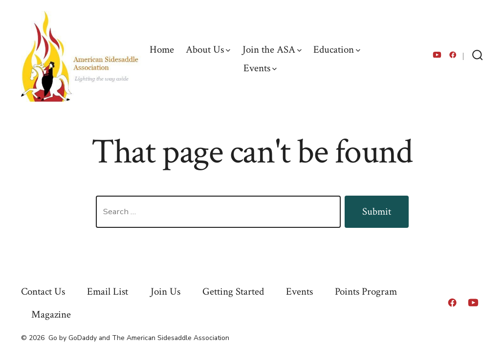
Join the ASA (272, 49)
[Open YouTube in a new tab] (437, 55)
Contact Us (43, 291)
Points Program (366, 291)
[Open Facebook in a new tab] (453, 55)
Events (260, 68)
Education (336, 49)
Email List (107, 291)
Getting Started (233, 291)
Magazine (51, 314)
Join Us (165, 291)
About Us (208, 49)
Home (162, 49)
